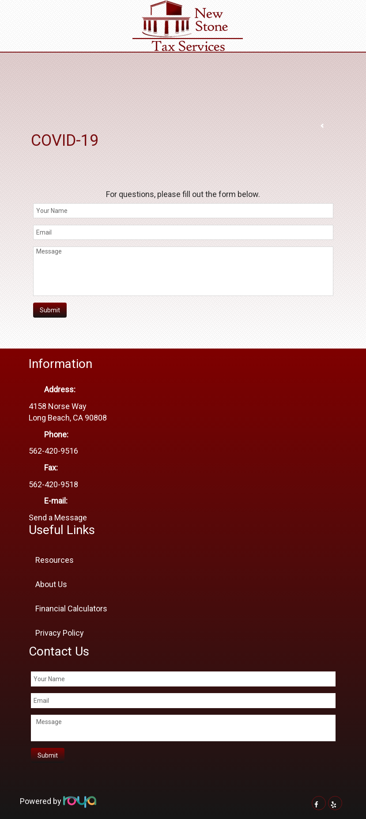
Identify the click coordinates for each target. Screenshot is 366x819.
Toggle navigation (10, 12)
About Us (51, 584)
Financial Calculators (71, 608)
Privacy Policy (59, 632)
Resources (54, 560)
